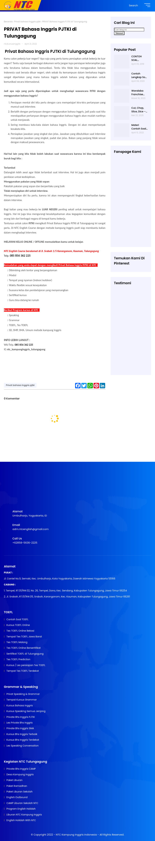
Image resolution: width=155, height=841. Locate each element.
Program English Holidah (21, 808)
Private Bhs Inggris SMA (20, 728)
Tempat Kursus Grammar (21, 699)
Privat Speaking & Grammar (23, 694)
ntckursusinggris (12, 43)
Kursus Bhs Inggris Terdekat (22, 740)
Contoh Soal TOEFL (17, 619)
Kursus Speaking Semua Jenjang (25, 711)
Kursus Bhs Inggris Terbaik (21, 734)
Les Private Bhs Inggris (19, 722)
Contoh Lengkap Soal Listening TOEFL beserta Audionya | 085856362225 (139, 75)
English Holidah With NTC (21, 820)
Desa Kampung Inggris (20, 774)
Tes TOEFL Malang (16, 642)
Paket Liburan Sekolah (19, 791)
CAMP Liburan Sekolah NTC (22, 803)
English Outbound (16, 797)
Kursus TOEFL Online (18, 625)
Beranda (8, 21)
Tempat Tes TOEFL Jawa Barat (24, 636)
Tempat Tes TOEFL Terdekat (22, 671)
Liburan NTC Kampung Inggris (24, 814)
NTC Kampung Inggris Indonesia (77, 834)
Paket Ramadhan (16, 786)
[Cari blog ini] (129, 29)
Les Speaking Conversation (22, 745)
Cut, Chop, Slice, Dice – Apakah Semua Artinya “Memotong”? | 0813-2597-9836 (139, 109)
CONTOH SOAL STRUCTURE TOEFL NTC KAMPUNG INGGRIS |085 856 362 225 (139, 58)
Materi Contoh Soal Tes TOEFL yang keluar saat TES (138, 127)
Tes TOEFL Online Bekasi (20, 630)
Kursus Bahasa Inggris (19, 705)
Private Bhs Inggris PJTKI (20, 717)
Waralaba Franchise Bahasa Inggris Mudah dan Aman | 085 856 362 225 (138, 92)
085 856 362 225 (20, 255)
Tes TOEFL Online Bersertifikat (23, 648)
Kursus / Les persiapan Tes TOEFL (25, 665)
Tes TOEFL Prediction (18, 659)
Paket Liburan (14, 780)
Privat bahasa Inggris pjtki (27, 21)
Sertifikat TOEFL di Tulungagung (25, 653)
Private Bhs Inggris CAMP (21, 769)
